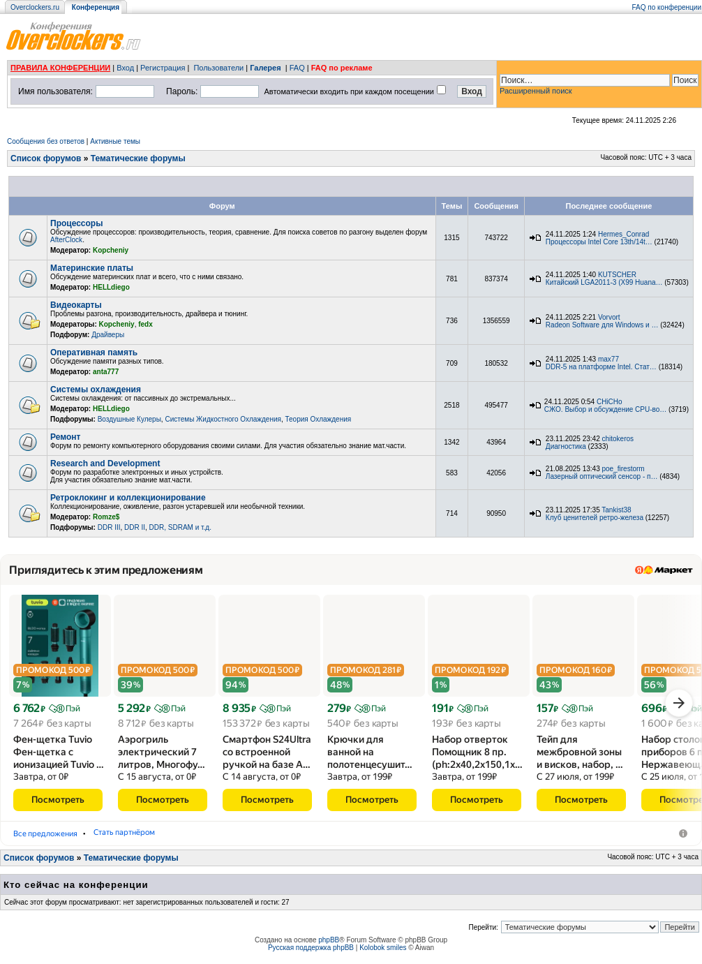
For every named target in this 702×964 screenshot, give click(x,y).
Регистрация (162, 68)
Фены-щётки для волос (62, 838)
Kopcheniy (110, 250)
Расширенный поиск (536, 91)
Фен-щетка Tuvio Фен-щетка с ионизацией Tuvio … (58, 757)
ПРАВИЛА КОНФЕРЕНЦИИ (60, 68)
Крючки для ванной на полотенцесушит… (369, 757)
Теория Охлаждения (318, 419)
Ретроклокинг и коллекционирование (128, 498)
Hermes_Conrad (623, 234)
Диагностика (566, 446)
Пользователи (218, 68)
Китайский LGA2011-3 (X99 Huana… (604, 282)
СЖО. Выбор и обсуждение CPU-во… (605, 409)
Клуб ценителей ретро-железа (594, 517)
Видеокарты (76, 305)
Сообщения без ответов (45, 141)
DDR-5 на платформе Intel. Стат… (601, 367)
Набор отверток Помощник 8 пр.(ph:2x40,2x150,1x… (477, 757)
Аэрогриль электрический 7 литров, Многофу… (161, 757)
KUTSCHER (617, 275)
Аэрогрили (151, 838)
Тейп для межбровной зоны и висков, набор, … (580, 757)
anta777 (106, 372)
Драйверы (107, 335)
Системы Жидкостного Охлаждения (223, 419)
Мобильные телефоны (237, 838)
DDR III (109, 527)
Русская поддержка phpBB (311, 952)
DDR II (134, 527)
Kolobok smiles (382, 952)
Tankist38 (616, 510)
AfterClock (66, 240)
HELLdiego (111, 287)
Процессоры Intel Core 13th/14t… (599, 242)
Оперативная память (93, 352)
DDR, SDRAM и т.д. (180, 527)
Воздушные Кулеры (129, 419)
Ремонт (65, 437)
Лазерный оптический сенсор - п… (602, 476)
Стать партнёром (335, 838)
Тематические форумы (138, 158)
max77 (608, 359)
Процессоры (76, 223)
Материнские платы (91, 268)
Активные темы (115, 141)
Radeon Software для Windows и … (602, 325)
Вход (125, 68)
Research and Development (105, 463)
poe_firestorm (623, 469)
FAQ (297, 68)
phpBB (328, 945)
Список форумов (45, 158)
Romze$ (106, 517)
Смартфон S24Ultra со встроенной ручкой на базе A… (267, 757)
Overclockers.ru (34, 7)
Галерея (265, 68)
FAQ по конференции (666, 7)
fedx (145, 324)
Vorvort (609, 317)
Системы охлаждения (95, 389)
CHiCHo (609, 402)
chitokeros (618, 439)
